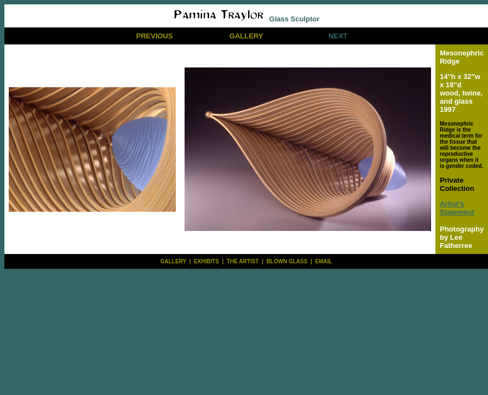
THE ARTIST (243, 261)
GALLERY (246, 36)
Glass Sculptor (246, 19)
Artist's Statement (457, 208)
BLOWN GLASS (286, 261)
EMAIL (323, 261)
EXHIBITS (206, 261)
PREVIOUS (154, 36)
